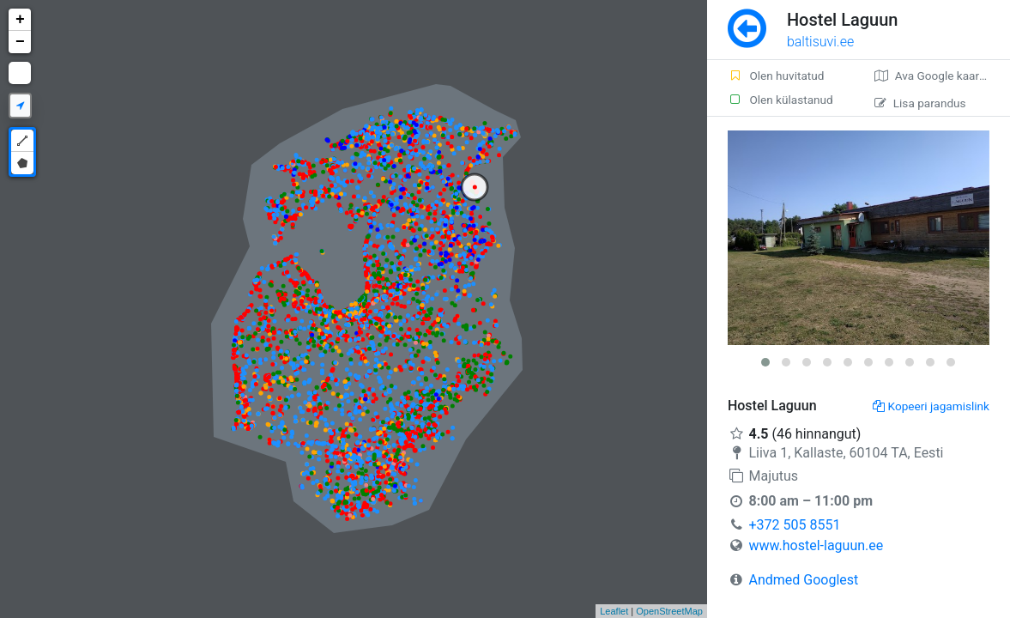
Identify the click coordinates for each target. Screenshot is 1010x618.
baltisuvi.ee (820, 41)
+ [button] (20, 19)
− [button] (20, 42)
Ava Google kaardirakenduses (942, 75)
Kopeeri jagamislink (931, 406)
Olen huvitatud (776, 75)
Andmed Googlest (803, 580)
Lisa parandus (920, 103)
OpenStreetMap (669, 611)
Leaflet (614, 611)
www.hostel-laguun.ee (815, 545)
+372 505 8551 (794, 525)
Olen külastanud (780, 99)
